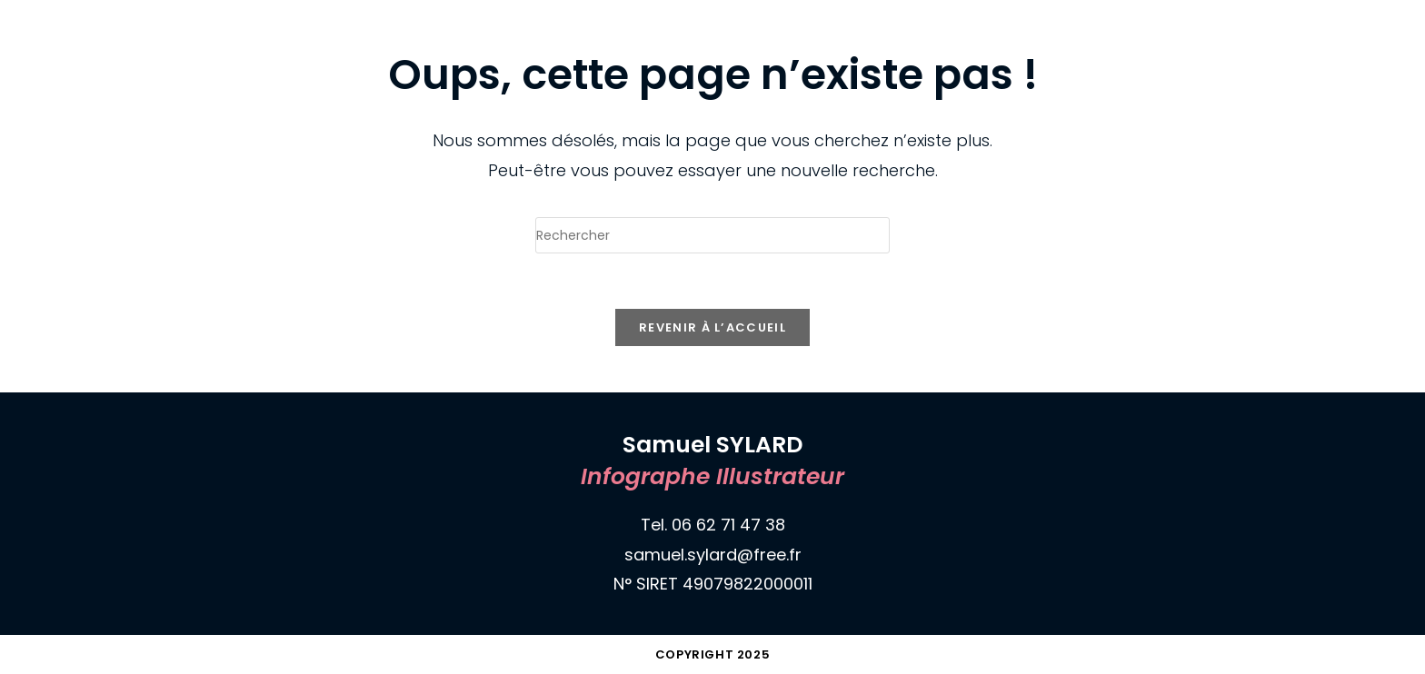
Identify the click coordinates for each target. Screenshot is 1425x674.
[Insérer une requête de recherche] (712, 235)
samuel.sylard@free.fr (713, 554)
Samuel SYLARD (155, 20)
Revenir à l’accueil (712, 327)
